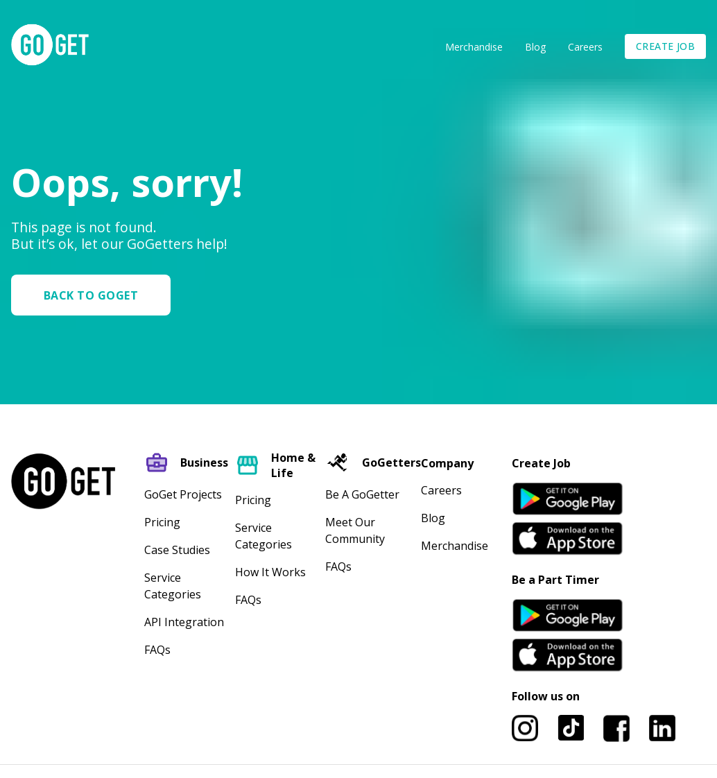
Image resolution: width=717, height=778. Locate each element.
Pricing (162, 522)
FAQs (157, 649)
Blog (535, 46)
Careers (585, 46)
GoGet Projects (183, 494)
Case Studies (177, 549)
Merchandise (474, 46)
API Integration (184, 622)
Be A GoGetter (362, 494)
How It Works (270, 572)
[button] (96, 295)
